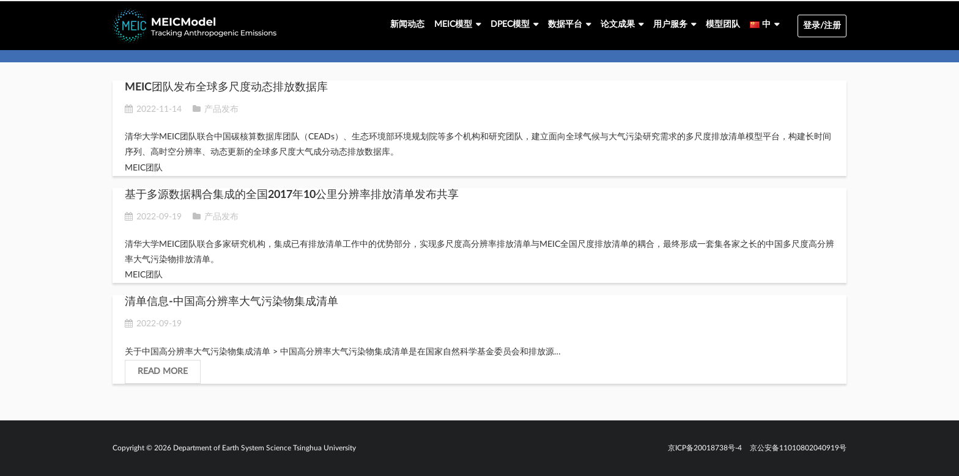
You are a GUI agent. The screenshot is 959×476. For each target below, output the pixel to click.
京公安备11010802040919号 (798, 448)
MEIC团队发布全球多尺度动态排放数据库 (226, 87)
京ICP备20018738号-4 (705, 448)
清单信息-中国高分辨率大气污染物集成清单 (231, 301)
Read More (163, 371)
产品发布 (221, 109)
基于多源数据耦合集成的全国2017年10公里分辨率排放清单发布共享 (292, 194)
